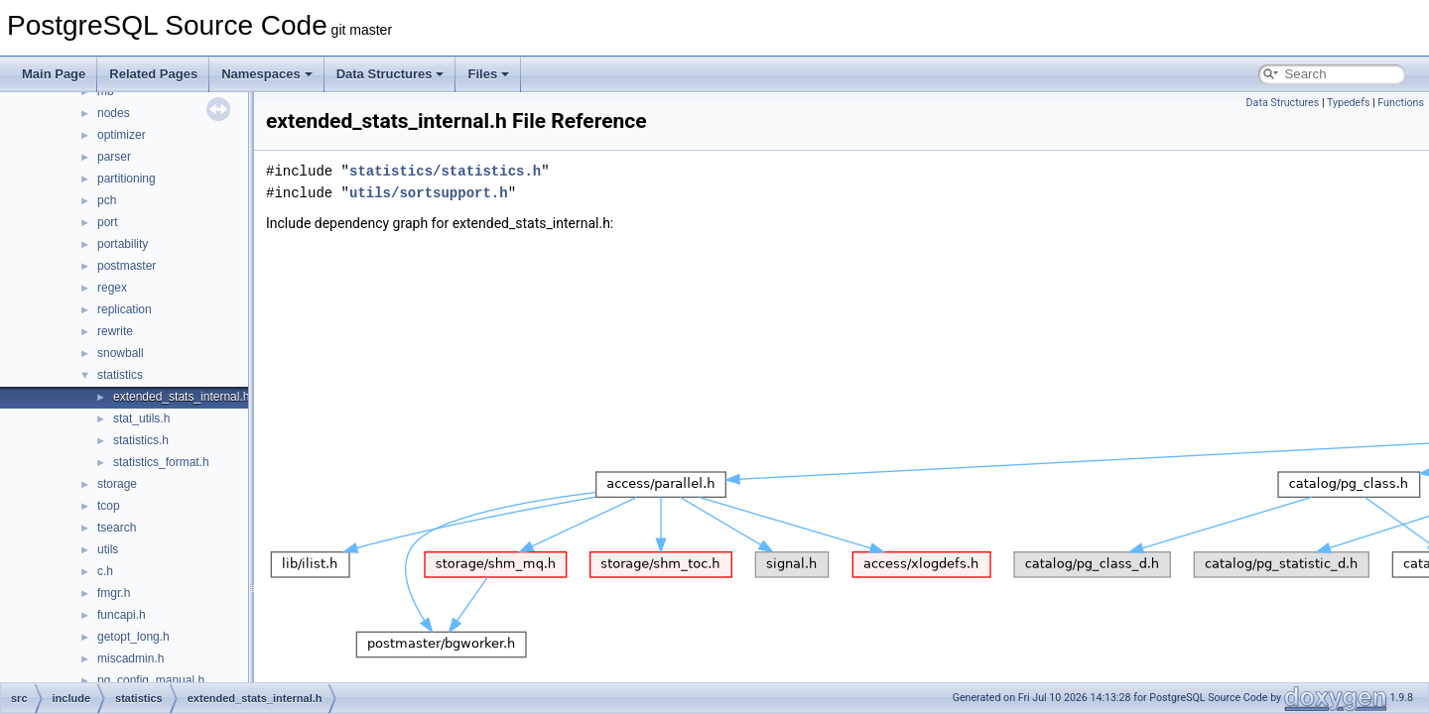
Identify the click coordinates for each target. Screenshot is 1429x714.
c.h (105, 571)
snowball (120, 353)
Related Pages (153, 73)
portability (122, 244)
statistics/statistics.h (445, 171)
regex (112, 288)
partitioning (126, 178)
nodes (113, 113)
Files (488, 73)
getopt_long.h (133, 637)
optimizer (121, 135)
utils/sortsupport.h (428, 192)
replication (124, 309)
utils (107, 549)
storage (117, 484)
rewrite (115, 331)
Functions (1400, 102)
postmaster (126, 266)
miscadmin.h (130, 658)
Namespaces (267, 73)
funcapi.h (121, 615)
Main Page (53, 73)
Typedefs (1348, 102)
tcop (108, 506)
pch (106, 200)
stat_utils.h (141, 418)
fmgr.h (113, 593)
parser (114, 157)
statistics (120, 375)
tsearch (116, 528)
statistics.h (141, 440)
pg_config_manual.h (150, 680)
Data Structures (390, 73)
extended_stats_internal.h (181, 397)
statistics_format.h (161, 462)
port (107, 222)
